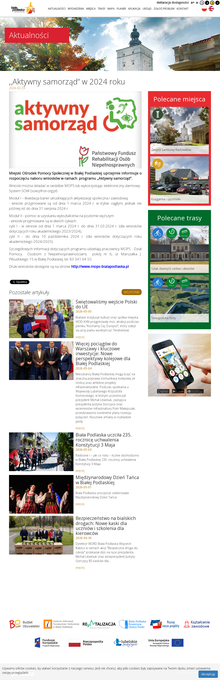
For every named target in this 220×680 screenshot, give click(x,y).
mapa (111, 9)
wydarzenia (76, 9)
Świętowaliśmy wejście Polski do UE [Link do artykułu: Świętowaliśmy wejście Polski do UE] (106, 304)
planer (121, 9)
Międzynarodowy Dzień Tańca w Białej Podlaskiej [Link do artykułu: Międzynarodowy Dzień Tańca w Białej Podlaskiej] (107, 479)
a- (197, 2)
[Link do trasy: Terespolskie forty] (179, 298)
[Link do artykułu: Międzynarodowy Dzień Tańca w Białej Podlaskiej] (41, 494)
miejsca (91, 9)
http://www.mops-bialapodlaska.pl (100, 266)
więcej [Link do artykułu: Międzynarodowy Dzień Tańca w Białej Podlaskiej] (80, 504)
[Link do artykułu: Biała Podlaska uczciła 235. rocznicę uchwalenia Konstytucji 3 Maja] (41, 451)
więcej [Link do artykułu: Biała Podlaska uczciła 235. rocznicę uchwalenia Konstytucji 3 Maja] (80, 470)
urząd (147, 9)
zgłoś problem (164, 9)
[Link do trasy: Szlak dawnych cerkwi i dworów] (179, 249)
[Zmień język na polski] (204, 8)
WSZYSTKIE (131, 292)
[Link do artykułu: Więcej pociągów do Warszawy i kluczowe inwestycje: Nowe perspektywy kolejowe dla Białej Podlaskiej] (41, 360)
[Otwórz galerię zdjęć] (75, 129)
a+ (192, 2)
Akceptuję (208, 674)
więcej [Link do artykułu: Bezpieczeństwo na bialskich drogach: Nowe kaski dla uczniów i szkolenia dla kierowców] (80, 567)
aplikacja (134, 9)
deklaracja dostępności (173, 2)
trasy (101, 9)
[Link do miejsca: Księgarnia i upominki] (179, 180)
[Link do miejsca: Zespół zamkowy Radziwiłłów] (179, 130)
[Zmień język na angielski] (211, 8)
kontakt (182, 9)
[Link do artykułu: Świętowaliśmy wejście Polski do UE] (41, 318)
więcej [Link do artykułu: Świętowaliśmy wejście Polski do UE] (80, 337)
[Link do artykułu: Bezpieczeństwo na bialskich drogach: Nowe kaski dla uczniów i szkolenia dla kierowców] (41, 535)
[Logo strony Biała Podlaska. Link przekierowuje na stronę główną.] (23, 7)
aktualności (57, 9)
